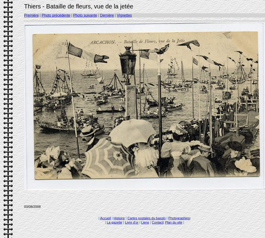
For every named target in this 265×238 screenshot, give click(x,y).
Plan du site (173, 222)
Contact (157, 222)
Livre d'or (132, 222)
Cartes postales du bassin (146, 218)
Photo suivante (85, 15)
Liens (145, 222)
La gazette (114, 222)
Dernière (107, 15)
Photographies (179, 218)
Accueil (105, 218)
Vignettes (124, 15)
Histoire (119, 218)
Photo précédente (56, 15)
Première (31, 15)
